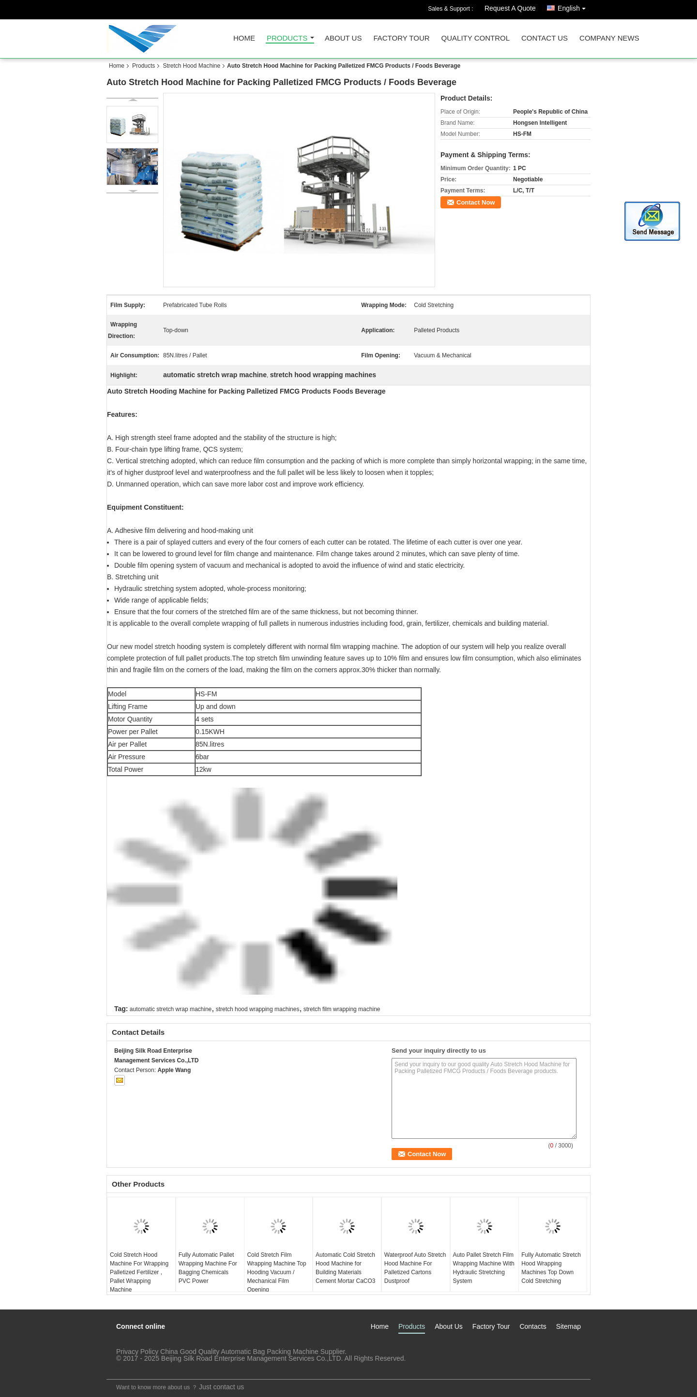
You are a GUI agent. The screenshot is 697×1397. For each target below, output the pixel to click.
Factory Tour (401, 38)
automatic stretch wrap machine (171, 1009)
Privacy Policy (137, 1351)
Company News (609, 38)
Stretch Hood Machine (191, 65)
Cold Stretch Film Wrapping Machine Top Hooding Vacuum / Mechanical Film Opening (276, 1272)
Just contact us (221, 1387)
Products (287, 38)
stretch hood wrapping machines (258, 1009)
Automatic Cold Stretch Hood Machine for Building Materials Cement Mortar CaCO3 (345, 1267)
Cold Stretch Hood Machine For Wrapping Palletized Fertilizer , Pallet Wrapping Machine (139, 1272)
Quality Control (475, 38)
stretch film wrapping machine (341, 1009)
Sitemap (568, 1326)
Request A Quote (510, 8)
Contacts (532, 1326)
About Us (343, 38)
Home (244, 38)
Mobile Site (126, 1366)
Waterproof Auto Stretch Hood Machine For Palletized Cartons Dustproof (415, 1267)
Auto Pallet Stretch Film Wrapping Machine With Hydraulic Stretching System (484, 1267)
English (574, 6)
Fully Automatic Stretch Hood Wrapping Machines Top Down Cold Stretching (551, 1267)
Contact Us (544, 38)
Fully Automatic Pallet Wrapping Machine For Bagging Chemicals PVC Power (208, 1267)
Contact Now (475, 202)
